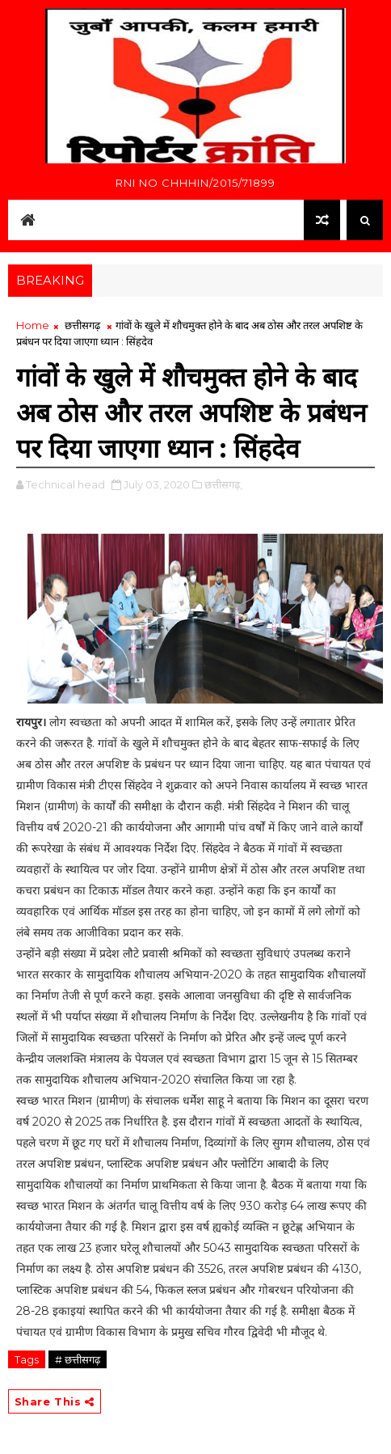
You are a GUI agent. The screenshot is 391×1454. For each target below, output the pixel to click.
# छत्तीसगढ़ (77, 1359)
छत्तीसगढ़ (82, 325)
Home (32, 325)
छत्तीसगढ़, (223, 484)
